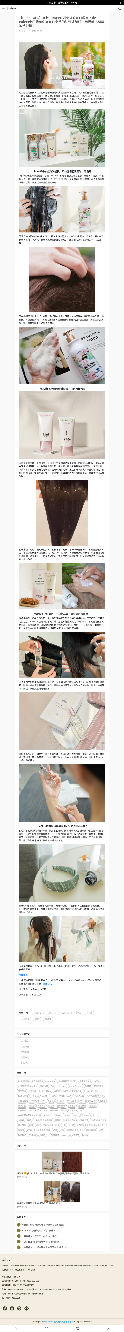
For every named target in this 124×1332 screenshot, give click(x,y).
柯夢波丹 (54, 1110)
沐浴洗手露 (71, 1129)
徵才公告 (109, 1265)
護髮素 (102, 1100)
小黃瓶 (53, 1095)
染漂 (101, 1129)
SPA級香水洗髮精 (74, 1100)
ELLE (44, 1100)
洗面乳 (46, 1124)
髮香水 (51, 1105)
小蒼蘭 (34, 1095)
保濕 (31, 1124)
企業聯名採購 (98, 1265)
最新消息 (25, 1062)
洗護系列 (85, 1115)
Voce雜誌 (35, 1100)
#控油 (78, 1012)
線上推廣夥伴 (20, 1269)
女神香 (21, 1120)
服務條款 (87, 1265)
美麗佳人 (33, 1086)
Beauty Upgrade (58, 1086)
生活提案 (25, 1041)
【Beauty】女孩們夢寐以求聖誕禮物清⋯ (39, 1241)
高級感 (72, 1110)
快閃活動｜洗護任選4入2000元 (62, 2)
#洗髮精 (25, 1018)
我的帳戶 (51, 1265)
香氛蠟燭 (61, 1105)
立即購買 (23, 974)
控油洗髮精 (23, 1095)
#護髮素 (57, 1115)
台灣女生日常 (91, 1100)
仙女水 (51, 1012)
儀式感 (57, 1090)
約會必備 (33, 1110)
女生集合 (22, 1090)
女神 (89, 1124)
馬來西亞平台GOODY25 (68, 1081)
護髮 (81, 1129)
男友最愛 (43, 1095)
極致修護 (39, 1129)
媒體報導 (25, 1057)
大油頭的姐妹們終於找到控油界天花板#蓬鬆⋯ (42, 1225)
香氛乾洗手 (60, 1120)
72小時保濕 (92, 1095)
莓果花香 (41, 1105)
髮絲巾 (48, 1018)
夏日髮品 (60, 1100)
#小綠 (89, 1012)
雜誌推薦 (44, 1086)
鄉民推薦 (37, 1081)
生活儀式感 (64, 1012)
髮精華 (30, 1129)
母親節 (88, 1086)
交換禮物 (75, 1134)
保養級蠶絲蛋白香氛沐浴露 (29, 1115)
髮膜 (37, 1018)
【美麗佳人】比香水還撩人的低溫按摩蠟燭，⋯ (42, 1247)
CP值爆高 (22, 1086)
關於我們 (15, 1265)
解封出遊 (33, 1134)
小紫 (101, 1095)
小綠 (51, 1100)
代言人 (95, 1115)
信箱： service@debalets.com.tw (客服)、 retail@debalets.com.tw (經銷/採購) (37, 1289)
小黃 (95, 1124)
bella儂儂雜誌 (24, 1081)
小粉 (64, 1124)
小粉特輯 (22, 1110)
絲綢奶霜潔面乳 (97, 1120)
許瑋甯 (76, 1115)
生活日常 (43, 1110)
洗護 (55, 1129)
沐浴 (62, 1129)
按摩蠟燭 (55, 1134)
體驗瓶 (42, 1134)
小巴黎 (81, 1110)
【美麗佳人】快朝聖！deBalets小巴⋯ (38, 1236)
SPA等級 (96, 1081)
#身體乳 (47, 1115)
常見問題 (31, 1269)
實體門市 (97, 1086)
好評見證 (25, 1052)
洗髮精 (37, 1120)
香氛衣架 (71, 1120)
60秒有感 (22, 1124)
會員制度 (33, 1265)
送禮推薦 (82, 1105)
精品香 (64, 1110)
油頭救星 (38, 1012)
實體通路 (47, 983)
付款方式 (42, 1265)
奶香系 (65, 1090)
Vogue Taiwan (75, 1086)
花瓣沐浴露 (79, 1095)
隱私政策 (78, 1265)
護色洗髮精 (91, 1129)
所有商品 (6, 1265)
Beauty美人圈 (90, 1090)
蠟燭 (48, 1129)
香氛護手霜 (47, 1120)
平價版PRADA (65, 1095)
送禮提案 (93, 1105)
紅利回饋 (60, 1265)
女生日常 (85, 1081)
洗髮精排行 (33, 1090)
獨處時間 (25, 1046)
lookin (67, 1115)
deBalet (55, 1124)
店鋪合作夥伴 (8, 1269)
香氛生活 (71, 1105)
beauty (65, 1134)
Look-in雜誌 (49, 1081)
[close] (120, 2)
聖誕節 (85, 1134)
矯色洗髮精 (23, 1100)
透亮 (38, 1124)
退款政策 (69, 1265)
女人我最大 (46, 1090)
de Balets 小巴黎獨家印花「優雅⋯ (36, 1230)
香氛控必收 (76, 1090)
